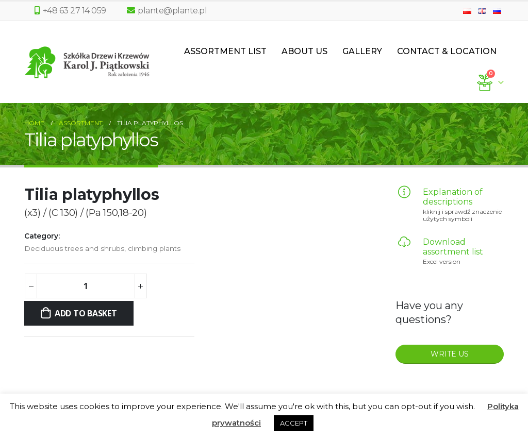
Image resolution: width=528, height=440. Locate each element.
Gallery (362, 51)
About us (304, 51)
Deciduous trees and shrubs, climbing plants (102, 248)
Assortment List (225, 51)
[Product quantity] (86, 286)
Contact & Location (447, 51)
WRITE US (450, 354)
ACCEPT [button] (293, 423)
